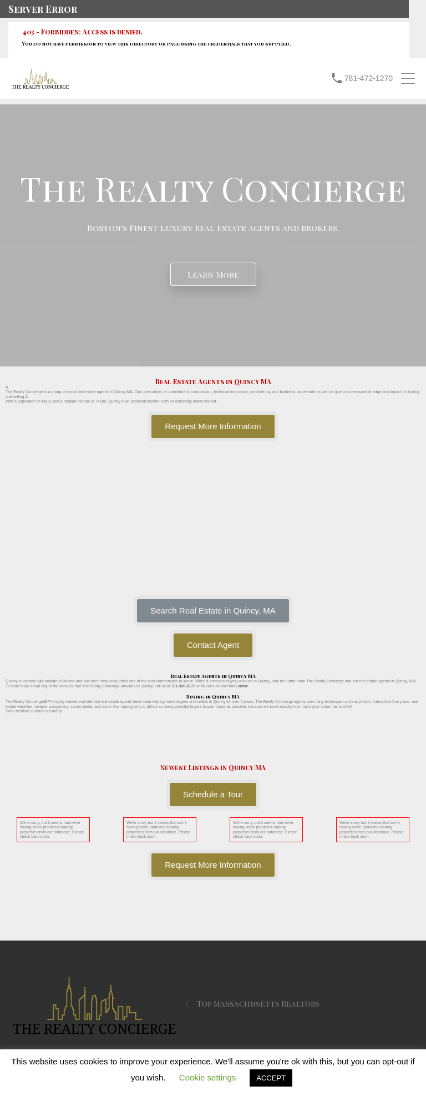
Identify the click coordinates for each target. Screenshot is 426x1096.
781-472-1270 (368, 78)
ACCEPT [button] (271, 1078)
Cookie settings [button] (207, 1077)
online (243, 686)
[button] (213, 610)
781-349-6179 (183, 686)
